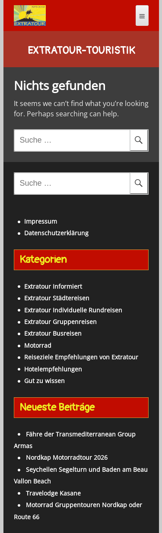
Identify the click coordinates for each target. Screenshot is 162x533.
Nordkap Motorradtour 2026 (67, 457)
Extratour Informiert (53, 286)
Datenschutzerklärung (56, 233)
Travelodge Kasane (53, 493)
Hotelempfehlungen (53, 369)
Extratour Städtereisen (56, 298)
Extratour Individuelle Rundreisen (73, 310)
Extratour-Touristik (81, 51)
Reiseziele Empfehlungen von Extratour (81, 357)
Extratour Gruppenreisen (60, 322)
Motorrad (37, 345)
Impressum (40, 221)
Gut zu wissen (44, 381)
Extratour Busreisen (53, 333)
